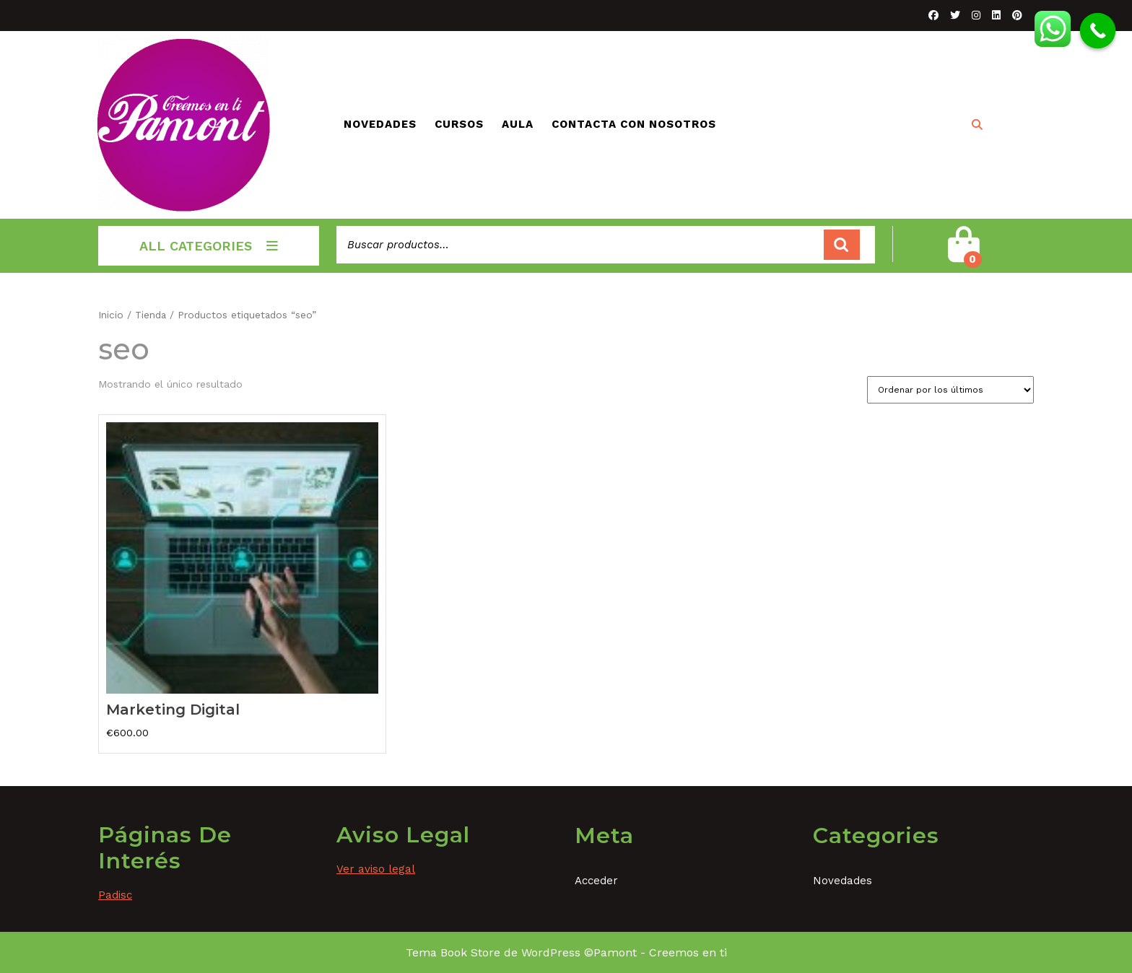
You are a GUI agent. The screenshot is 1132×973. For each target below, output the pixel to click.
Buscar (842, 245)
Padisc (115, 895)
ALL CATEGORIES (208, 245)
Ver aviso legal (375, 869)
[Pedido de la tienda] (950, 389)
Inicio (110, 314)
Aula (518, 124)
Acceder (596, 880)
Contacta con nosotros (634, 124)
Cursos (459, 124)
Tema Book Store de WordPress (493, 952)
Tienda (150, 314)
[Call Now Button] (1098, 31)
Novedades (380, 124)
